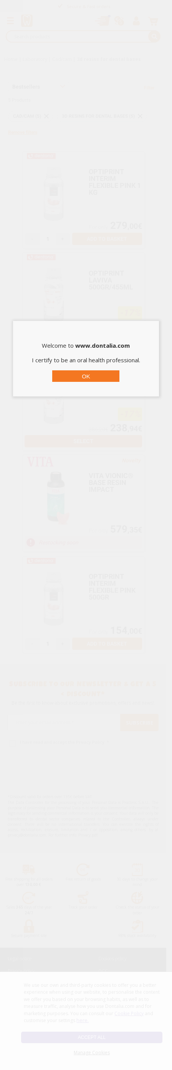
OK (86, 376)
